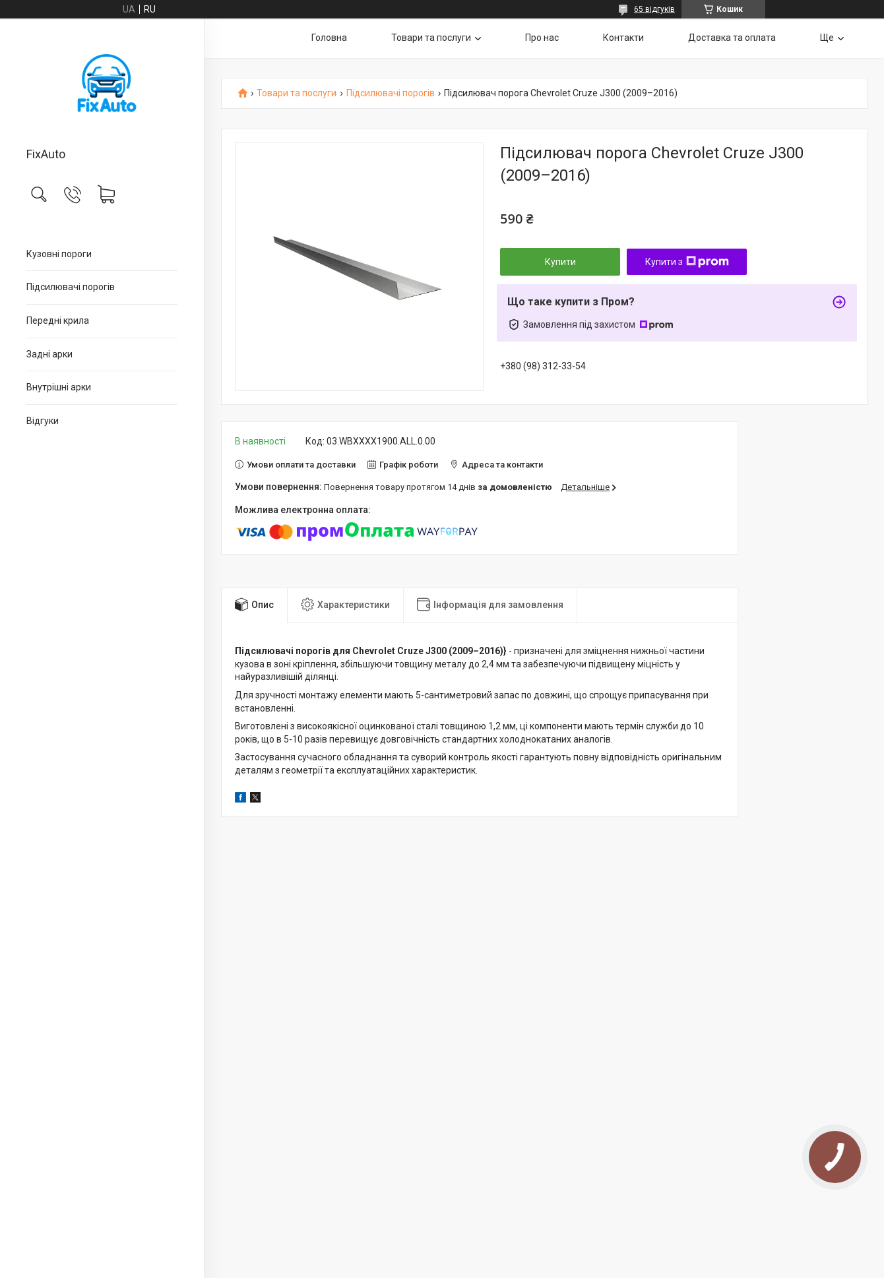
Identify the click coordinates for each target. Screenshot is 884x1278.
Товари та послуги (431, 37)
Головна (329, 37)
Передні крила (57, 320)
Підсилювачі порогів (70, 287)
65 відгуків (654, 9)
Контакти (623, 37)
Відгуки (42, 420)
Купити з (687, 262)
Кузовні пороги (59, 254)
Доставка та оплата (732, 37)
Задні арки (49, 354)
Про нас (542, 37)
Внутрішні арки (58, 387)
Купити (560, 262)
